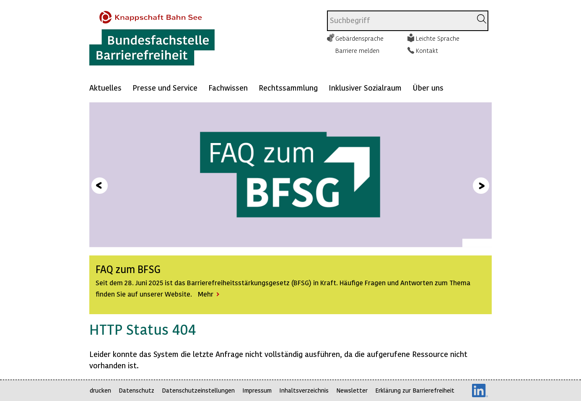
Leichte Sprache (437, 38)
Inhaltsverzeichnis (304, 390)
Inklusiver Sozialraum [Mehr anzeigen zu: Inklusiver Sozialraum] (365, 87)
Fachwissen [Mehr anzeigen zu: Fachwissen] (228, 87)
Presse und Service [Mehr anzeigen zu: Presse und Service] (164, 87)
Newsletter (352, 390)
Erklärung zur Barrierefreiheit (414, 390)
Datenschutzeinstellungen (198, 390)
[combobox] (400, 20)
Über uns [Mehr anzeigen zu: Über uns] (428, 87)
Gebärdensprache (359, 38)
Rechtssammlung (288, 87)
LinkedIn (480, 390)
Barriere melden (357, 50)
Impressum (257, 390)
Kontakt (427, 50)
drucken (100, 390)
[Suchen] (482, 18)
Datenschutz (136, 390)
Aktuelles (105, 87)
